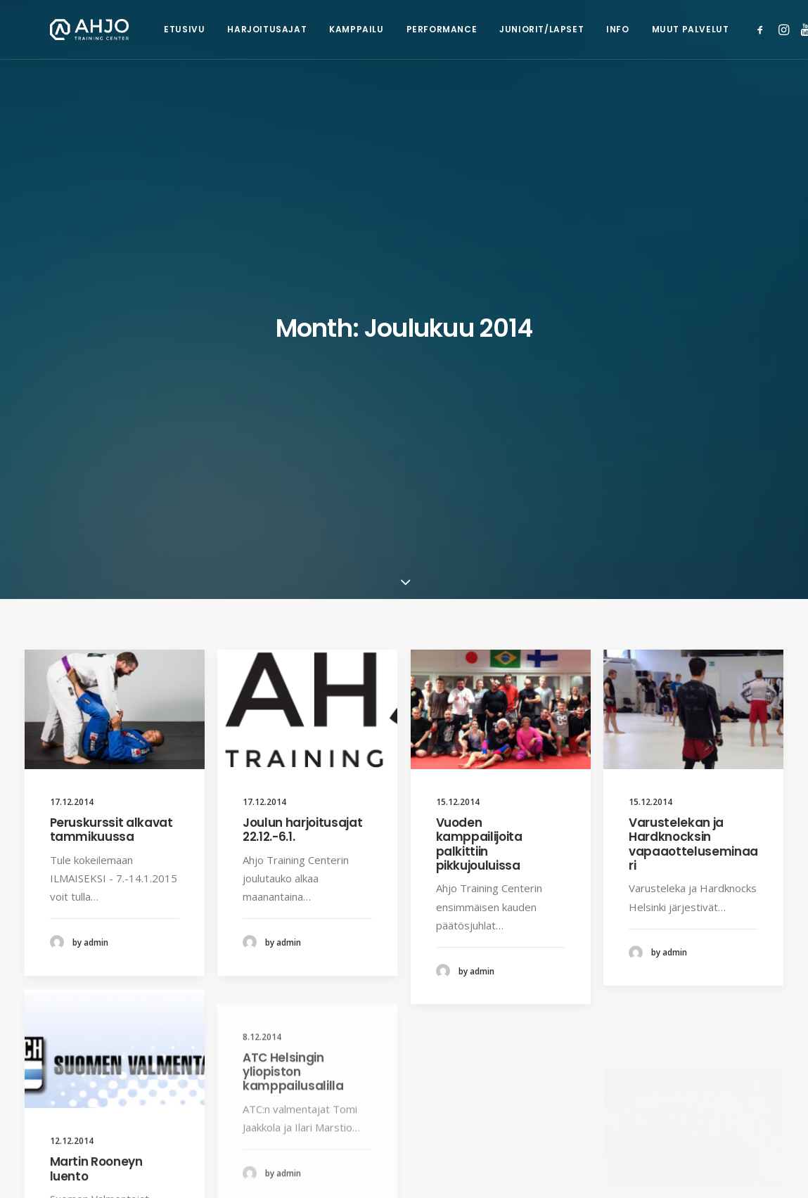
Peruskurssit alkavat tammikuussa (111, 483)
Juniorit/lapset (491, 29)
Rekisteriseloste (313, 1171)
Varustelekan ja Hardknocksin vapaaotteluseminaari (693, 498)
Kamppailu (305, 29)
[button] (713, 29)
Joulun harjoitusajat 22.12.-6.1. (302, 483)
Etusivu (133, 29)
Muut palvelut (640, 29)
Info (567, 29)
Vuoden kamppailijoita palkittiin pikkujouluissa (479, 498)
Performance (391, 29)
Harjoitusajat (216, 29)
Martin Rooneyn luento (96, 872)
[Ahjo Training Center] (64, 29)
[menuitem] (133, 29)
